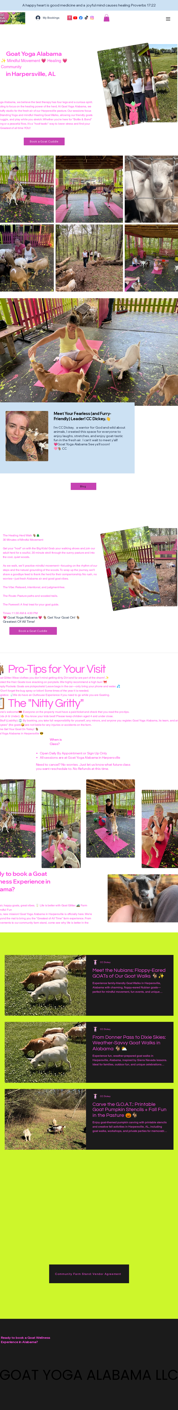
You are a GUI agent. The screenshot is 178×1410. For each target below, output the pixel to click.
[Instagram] (92, 17)
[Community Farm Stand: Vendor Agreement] (89, 1273)
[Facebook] (80, 17)
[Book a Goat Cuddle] (44, 141)
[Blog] (83, 486)
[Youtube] (75, 17)
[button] (106, 18)
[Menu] (168, 18)
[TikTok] (86, 17)
